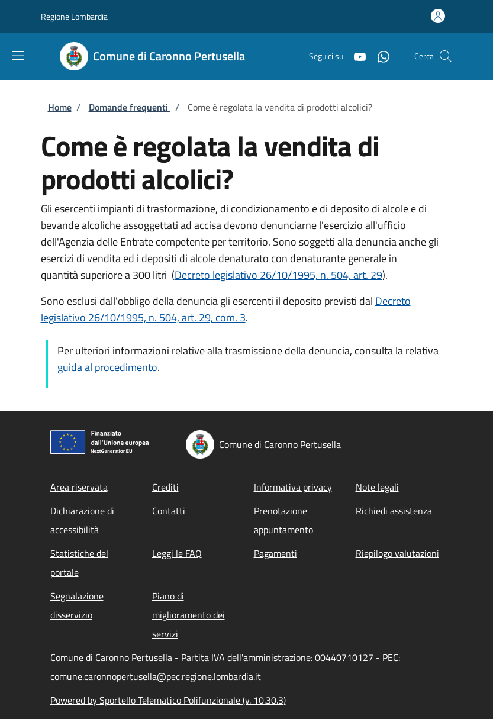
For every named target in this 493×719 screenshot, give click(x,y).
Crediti (165, 487)
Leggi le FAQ (177, 553)
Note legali (377, 487)
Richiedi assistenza (394, 511)
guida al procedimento (107, 367)
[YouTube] (355, 56)
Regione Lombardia (74, 16)
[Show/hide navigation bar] (17, 55)
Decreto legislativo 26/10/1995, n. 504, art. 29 (278, 275)
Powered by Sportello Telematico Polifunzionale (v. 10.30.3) (168, 700)
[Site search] (446, 56)
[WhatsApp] (379, 56)
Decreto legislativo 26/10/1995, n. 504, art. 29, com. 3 (226, 309)
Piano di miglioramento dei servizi (188, 615)
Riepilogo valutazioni (397, 553)
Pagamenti (275, 553)
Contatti (168, 511)
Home (60, 107)
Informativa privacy (293, 487)
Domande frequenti (129, 107)
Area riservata (79, 487)
